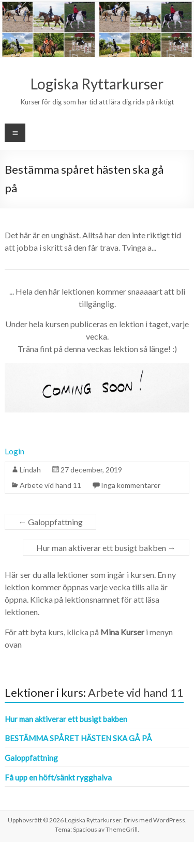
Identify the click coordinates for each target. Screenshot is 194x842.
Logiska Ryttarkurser (97, 84)
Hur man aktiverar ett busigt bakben (106, 548)
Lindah (30, 469)
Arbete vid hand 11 (50, 485)
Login (14, 451)
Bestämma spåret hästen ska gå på (78, 738)
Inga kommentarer (130, 485)
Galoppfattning (50, 522)
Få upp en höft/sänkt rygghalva (58, 777)
